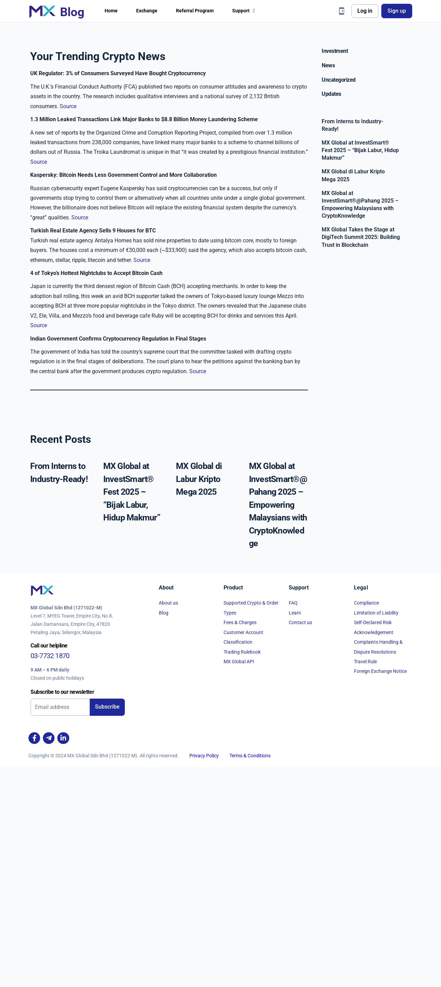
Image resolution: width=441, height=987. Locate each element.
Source (68, 251)
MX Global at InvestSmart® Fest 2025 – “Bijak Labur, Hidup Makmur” (131, 711)
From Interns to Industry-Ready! (352, 125)
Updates (331, 94)
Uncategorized (339, 80)
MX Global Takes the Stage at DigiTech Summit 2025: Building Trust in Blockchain (361, 237)
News (328, 65)
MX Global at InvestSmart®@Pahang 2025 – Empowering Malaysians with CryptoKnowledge (278, 724)
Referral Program (202, 11)
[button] (254, 11)
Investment (335, 51)
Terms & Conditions (250, 975)
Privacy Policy (204, 975)
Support (254, 11)
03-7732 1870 (50, 875)
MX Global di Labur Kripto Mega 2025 (199, 698)
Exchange (150, 11)
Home (112, 11)
